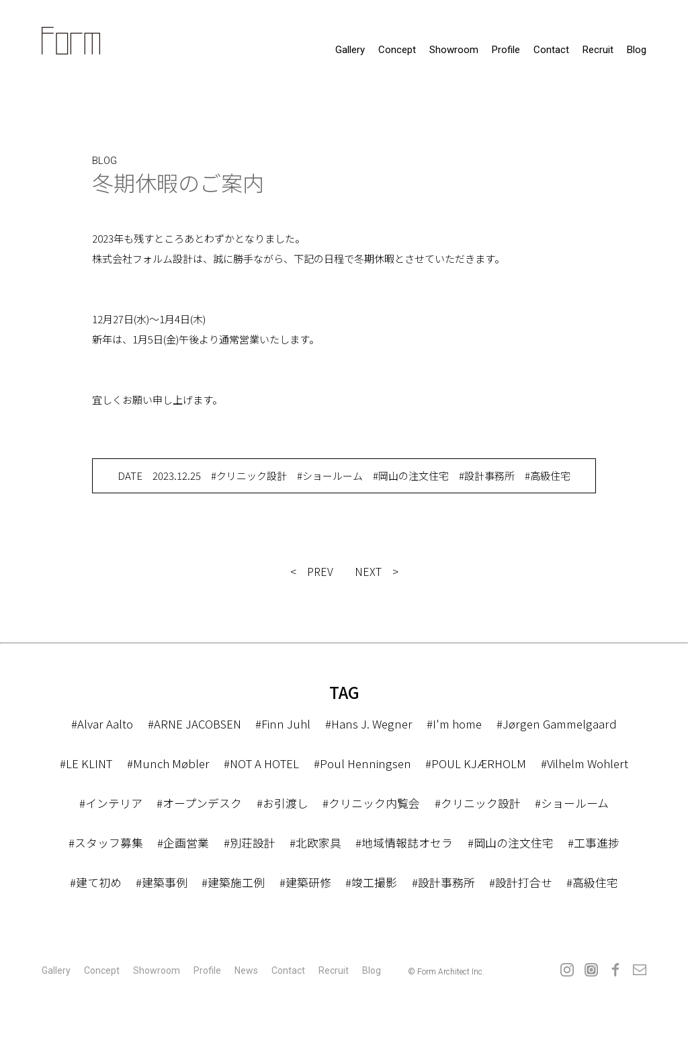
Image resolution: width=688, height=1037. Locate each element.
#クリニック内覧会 (371, 802)
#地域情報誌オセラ (404, 842)
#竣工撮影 (371, 882)
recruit (598, 50)
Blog (636, 50)
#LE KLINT (85, 763)
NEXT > (376, 571)
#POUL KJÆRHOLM (474, 763)
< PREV (311, 571)
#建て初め (96, 882)
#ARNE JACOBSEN (194, 723)
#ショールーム (330, 475)
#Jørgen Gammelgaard (557, 723)
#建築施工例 (233, 882)
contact (551, 50)
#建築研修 (305, 882)
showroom (453, 50)
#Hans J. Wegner (368, 723)
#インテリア (110, 802)
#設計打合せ (520, 882)
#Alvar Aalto (101, 723)
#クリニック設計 (249, 475)
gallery (350, 50)
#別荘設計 (249, 842)
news (246, 970)
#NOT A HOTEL (261, 763)
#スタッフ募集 (106, 842)
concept (397, 50)
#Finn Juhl (283, 723)
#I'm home (454, 723)
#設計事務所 (487, 475)
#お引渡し (282, 802)
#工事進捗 (593, 842)
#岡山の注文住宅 (411, 475)
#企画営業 (183, 842)
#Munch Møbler (167, 763)
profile (506, 50)
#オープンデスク (199, 802)
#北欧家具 (315, 842)
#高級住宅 (547, 475)
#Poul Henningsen (361, 763)
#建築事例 (161, 882)
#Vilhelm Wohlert (584, 763)
